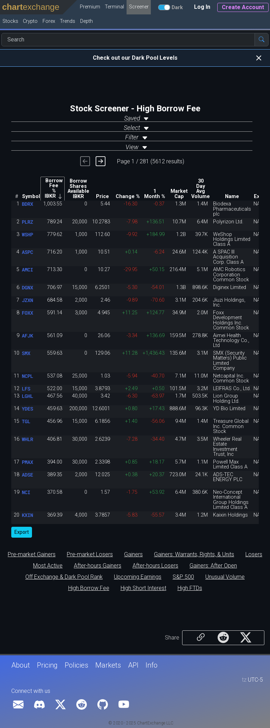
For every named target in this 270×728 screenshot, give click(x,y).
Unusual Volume (225, 577)
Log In (202, 7)
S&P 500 (183, 577)
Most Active (48, 566)
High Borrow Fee (88, 588)
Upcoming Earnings (137, 577)
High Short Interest (143, 588)
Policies (76, 665)
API (133, 665)
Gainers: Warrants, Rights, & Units (194, 554)
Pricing (47, 665)
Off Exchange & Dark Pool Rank (64, 577)
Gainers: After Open (213, 566)
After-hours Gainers (97, 566)
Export (21, 532)
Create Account (243, 7)
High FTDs (190, 588)
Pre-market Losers (90, 554)
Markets (108, 665)
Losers (253, 554)
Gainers (133, 554)
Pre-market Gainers (32, 554)
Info (152, 665)
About (20, 665)
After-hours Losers (155, 566)
